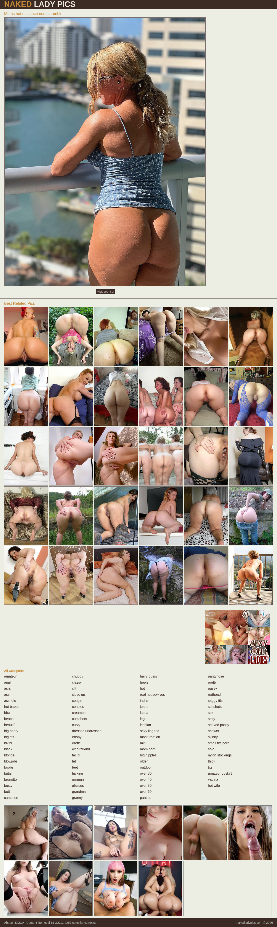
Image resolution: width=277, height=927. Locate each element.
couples (78, 707)
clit (74, 688)
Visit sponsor (105, 291)
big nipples (148, 755)
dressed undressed (86, 731)
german (78, 779)
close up (78, 694)
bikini (8, 743)
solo (211, 749)
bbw (7, 713)
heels (144, 682)
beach (9, 719)
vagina (213, 779)
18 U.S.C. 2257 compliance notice (74, 922)
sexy (211, 719)
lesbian (145, 725)
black (8, 749)
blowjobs (11, 761)
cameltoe (11, 798)
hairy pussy (149, 676)
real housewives (152, 694)
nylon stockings (220, 755)
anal (7, 682)
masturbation (150, 737)
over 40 (145, 779)
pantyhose (216, 676)
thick (211, 761)
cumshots (79, 719)
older (144, 761)
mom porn (148, 749)
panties (145, 798)
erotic (76, 743)
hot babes (11, 707)
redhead (214, 694)
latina (144, 713)
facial (76, 755)
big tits (9, 737)
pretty (212, 682)
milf (142, 743)
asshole (10, 700)
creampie (79, 713)
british (8, 773)
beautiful (10, 725)
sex (210, 713)
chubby (77, 676)
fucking (77, 773)
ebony (77, 737)
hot (142, 688)
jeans (144, 707)
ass (7, 694)
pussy (212, 688)
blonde (9, 755)
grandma (79, 791)
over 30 (145, 773)
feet (75, 767)
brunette (10, 779)
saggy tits (215, 700)
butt (7, 791)
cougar (77, 700)
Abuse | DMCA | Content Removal (27, 922)
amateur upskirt (220, 773)
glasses (78, 785)
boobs (9, 767)
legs (143, 719)
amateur (10, 676)
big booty (11, 731)
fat (74, 761)
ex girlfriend (81, 749)
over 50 (145, 785)
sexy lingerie (149, 731)
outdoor (146, 767)
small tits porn (218, 743)
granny (77, 798)
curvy (76, 725)
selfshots (215, 707)
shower (213, 731)
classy (77, 682)
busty (8, 785)
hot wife (214, 785)
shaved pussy (218, 725)
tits (210, 767)
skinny (213, 737)
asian (8, 688)
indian (144, 700)
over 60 (145, 791)
